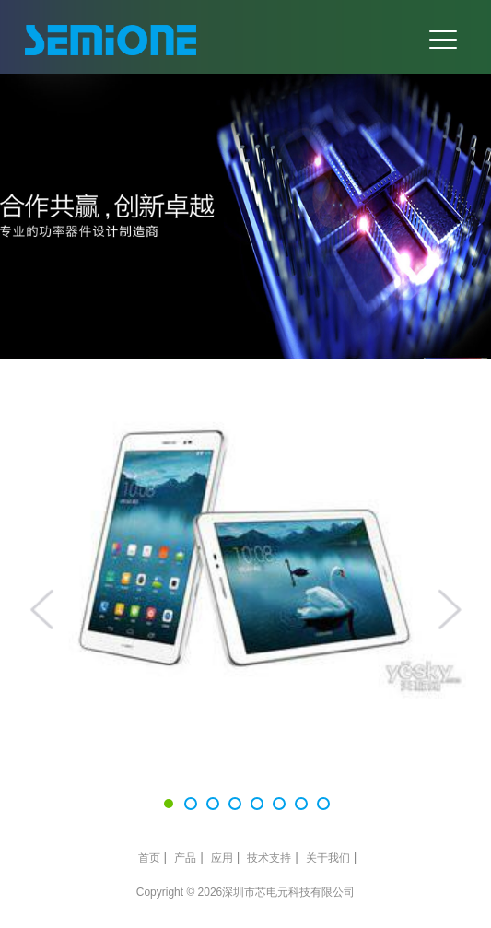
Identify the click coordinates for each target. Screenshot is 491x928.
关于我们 (328, 858)
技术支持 (269, 858)
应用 (222, 858)
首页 (149, 858)
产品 (185, 858)
